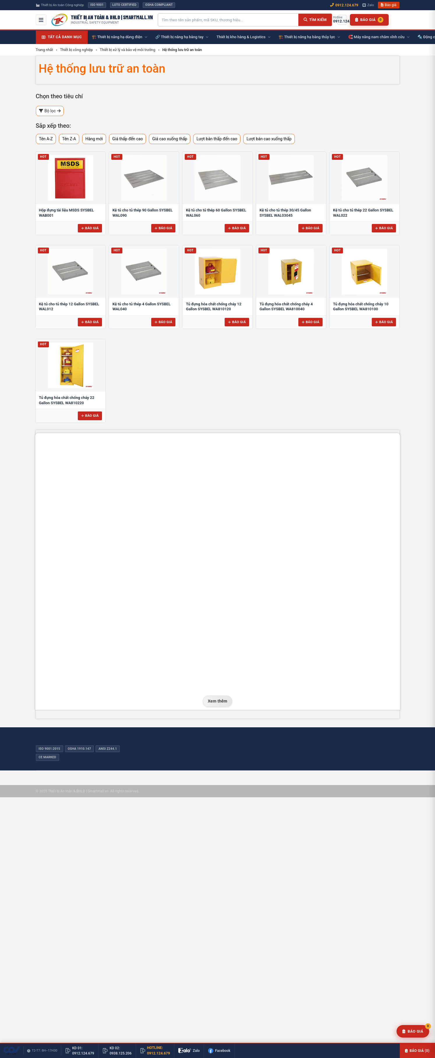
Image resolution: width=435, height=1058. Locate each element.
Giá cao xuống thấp (169, 138)
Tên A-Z (46, 138)
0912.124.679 (344, 5)
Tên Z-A (69, 138)
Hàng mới (94, 138)
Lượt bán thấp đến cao (216, 138)
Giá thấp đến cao (127, 138)
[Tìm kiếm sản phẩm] (228, 20)
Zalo (368, 5)
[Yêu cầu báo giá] (413, 1031)
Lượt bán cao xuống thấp (269, 138)
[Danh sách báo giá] (369, 20)
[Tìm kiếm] (315, 20)
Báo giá (388, 5)
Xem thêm (217, 701)
